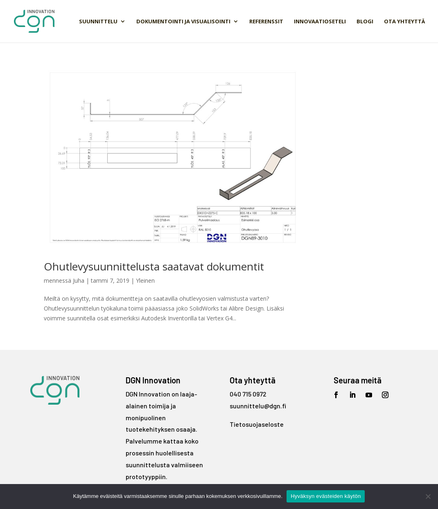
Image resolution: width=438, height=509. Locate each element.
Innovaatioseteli (320, 21)
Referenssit (266, 21)
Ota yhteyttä (404, 21)
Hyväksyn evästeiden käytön (326, 496)
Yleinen (145, 280)
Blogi (365, 21)
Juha (78, 280)
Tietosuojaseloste (257, 424)
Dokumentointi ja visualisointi (183, 21)
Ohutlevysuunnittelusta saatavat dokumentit (154, 266)
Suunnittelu (98, 21)
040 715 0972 (248, 394)
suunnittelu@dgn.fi (258, 406)
